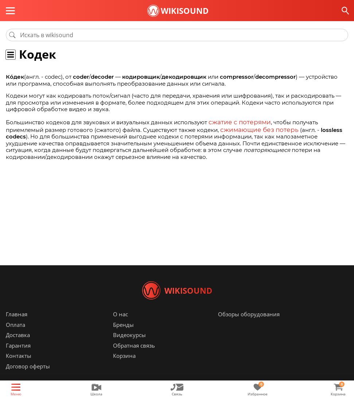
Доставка (18, 345)
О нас (120, 325)
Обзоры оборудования (249, 325)
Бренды (123, 335)
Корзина (124, 366)
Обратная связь (134, 356)
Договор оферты (28, 377)
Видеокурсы (129, 345)
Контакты (18, 366)
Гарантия (18, 356)
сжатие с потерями (235, 121)
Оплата (15, 335)
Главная (16, 325)
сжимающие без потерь (254, 128)
